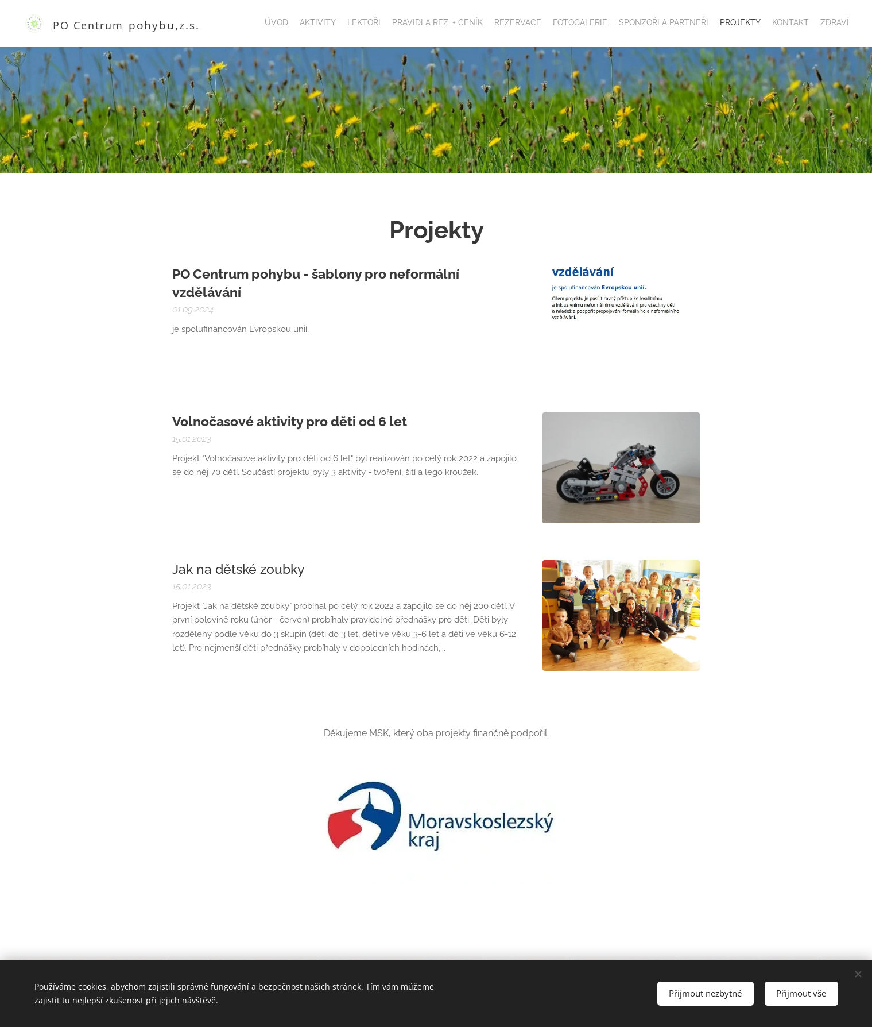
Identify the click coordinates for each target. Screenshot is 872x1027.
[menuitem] (747, 23)
